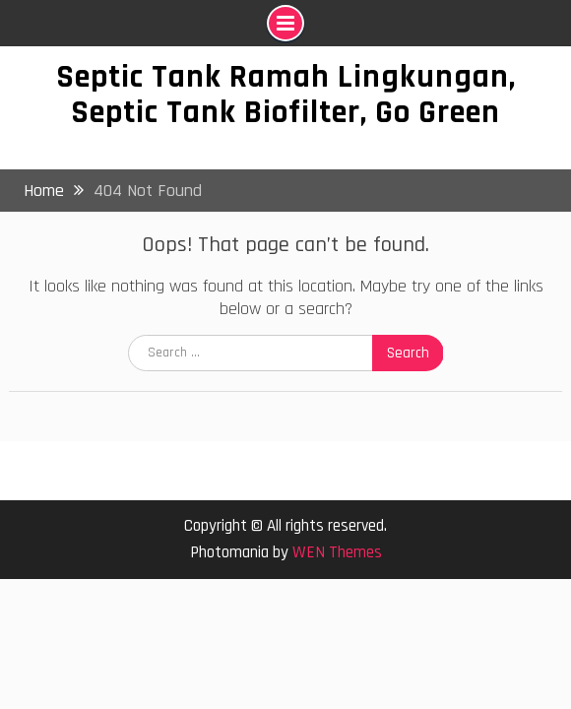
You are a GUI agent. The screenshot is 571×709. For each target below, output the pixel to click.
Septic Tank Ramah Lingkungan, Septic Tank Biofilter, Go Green (286, 94)
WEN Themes (337, 552)
